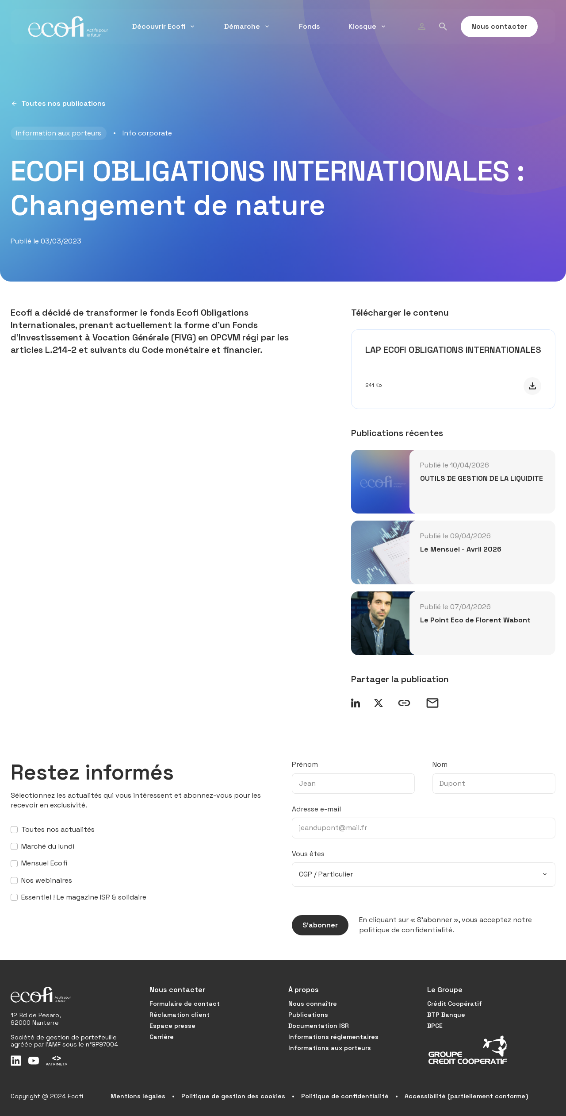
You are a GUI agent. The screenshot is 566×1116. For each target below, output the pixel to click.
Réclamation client (179, 1015)
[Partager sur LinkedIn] (355, 703)
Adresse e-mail (316, 809)
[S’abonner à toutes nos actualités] (14, 829)
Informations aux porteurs (329, 1048)
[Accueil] (68, 26)
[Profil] (421, 26)
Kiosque (367, 26)
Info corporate (147, 133)
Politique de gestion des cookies (233, 1096)
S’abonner (315, 925)
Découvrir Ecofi (164, 26)
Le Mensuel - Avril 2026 (460, 549)
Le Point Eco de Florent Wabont (475, 620)
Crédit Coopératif (454, 1004)
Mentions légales (138, 1096)
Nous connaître (312, 1004)
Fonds (309, 26)
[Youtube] (33, 1060)
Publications (308, 1015)
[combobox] (423, 874)
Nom (439, 764)
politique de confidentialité (405, 930)
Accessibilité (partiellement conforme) (466, 1096)
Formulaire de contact (184, 1004)
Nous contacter (494, 26)
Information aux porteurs (58, 133)
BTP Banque (446, 1015)
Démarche (247, 26)
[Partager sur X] (378, 703)
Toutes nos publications (58, 103)
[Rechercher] (443, 26)
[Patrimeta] (56, 1060)
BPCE (435, 1026)
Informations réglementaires (333, 1037)
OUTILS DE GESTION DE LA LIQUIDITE (481, 478)
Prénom (305, 764)
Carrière (161, 1037)
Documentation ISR (318, 1026)
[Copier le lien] (404, 703)
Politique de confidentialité (345, 1096)
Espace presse (172, 1026)
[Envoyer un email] (432, 703)
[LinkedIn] (16, 1060)
